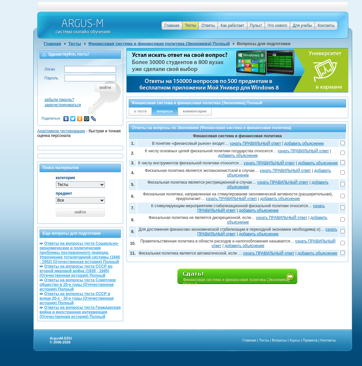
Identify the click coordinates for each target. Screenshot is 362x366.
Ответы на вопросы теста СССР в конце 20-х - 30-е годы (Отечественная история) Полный (77, 298)
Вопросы (279, 340)
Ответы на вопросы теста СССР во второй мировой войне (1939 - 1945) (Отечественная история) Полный (76, 271)
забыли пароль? (59, 99)
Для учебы (302, 25)
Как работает (232, 25)
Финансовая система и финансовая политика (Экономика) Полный (159, 43)
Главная (171, 25)
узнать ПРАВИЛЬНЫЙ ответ (255, 143)
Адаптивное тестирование (61, 131)
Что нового (277, 25)
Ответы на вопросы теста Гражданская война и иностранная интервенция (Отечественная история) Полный (80, 312)
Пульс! (256, 25)
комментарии (195, 111)
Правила (310, 340)
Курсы (295, 340)
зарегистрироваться (62, 105)
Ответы (208, 25)
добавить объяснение (304, 143)
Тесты (190, 25)
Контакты (326, 25)
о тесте (140, 111)
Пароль (51, 78)
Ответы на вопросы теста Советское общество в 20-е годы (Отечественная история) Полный (78, 284)
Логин (49, 69)
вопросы (165, 111)
